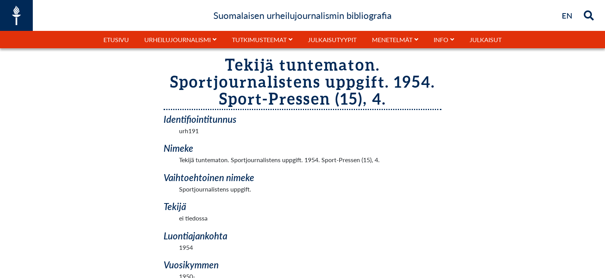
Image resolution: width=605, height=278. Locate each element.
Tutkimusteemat (259, 39)
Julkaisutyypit (332, 39)
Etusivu (116, 39)
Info (441, 39)
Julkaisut (486, 39)
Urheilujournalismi (177, 39)
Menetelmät (392, 39)
